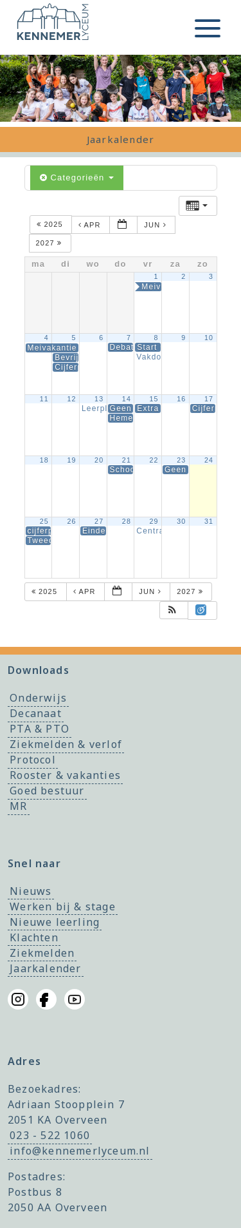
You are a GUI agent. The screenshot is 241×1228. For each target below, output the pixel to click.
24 (208, 460)
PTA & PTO (39, 729)
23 (181, 460)
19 (71, 460)
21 (126, 460)
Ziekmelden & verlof (66, 745)
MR (18, 807)
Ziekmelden (42, 953)
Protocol (33, 760)
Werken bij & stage (63, 906)
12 (71, 399)
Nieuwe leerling (55, 922)
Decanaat (36, 714)
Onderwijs (38, 698)
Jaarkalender (45, 968)
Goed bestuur (47, 791)
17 (208, 399)
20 (98, 460)
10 (208, 337)
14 (126, 399)
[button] (173, 610)
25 (44, 521)
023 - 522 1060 (50, 1135)
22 (153, 460)
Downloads (38, 670)
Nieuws (30, 891)
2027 (50, 243)
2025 (51, 225)
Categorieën (77, 177)
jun (156, 225)
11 (44, 399)
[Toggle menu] (207, 28)
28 (126, 521)
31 (208, 521)
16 (181, 399)
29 (153, 521)
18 (44, 460)
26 (71, 521)
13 (98, 399)
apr (90, 225)
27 (98, 521)
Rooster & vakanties (65, 776)
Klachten (34, 937)
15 (153, 399)
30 (181, 521)
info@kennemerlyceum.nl (80, 1151)
